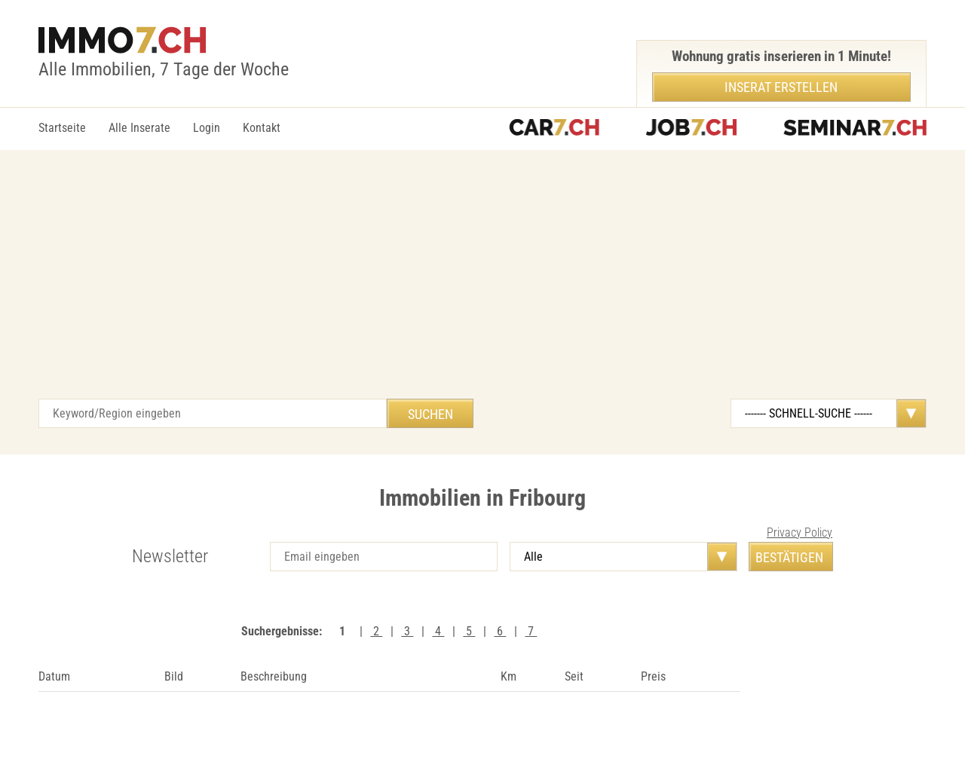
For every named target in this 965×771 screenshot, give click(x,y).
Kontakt (261, 128)
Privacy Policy (799, 532)
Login (206, 128)
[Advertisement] (482, 285)
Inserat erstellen (781, 87)
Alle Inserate (139, 128)
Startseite (62, 128)
